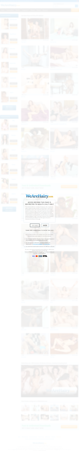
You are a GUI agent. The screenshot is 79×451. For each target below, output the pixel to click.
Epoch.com (31, 251)
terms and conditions (37, 244)
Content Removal (41, 253)
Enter (45, 225)
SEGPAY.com (41, 252)
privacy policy (47, 244)
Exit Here (35, 225)
